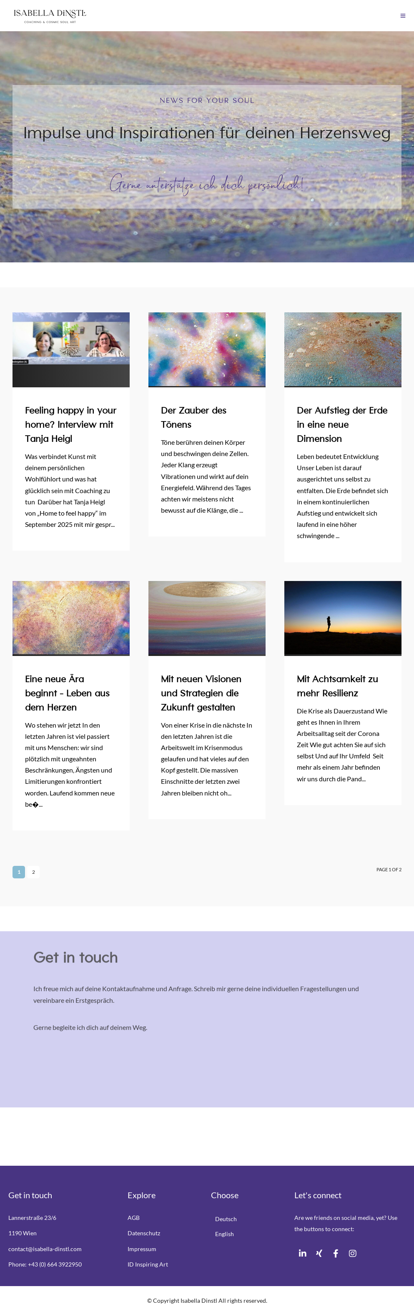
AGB (134, 1217)
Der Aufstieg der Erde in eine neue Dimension (342, 425)
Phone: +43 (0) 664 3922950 (45, 1264)
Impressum (142, 1248)
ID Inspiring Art (148, 1264)
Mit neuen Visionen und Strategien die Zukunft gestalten (201, 694)
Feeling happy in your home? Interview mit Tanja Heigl (70, 425)
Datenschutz (144, 1233)
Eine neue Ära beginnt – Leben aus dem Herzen (67, 694)
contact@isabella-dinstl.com (45, 1248)
